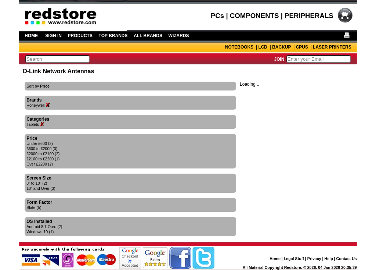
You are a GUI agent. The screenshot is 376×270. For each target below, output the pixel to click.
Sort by (38, 86)
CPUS (302, 47)
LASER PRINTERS (332, 47)
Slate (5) (33, 207)
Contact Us (346, 258)
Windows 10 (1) (40, 232)
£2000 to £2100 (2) (42, 154)
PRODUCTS (80, 35)
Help (329, 258)
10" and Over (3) (40, 188)
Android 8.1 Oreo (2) (44, 226)
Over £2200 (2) (39, 164)
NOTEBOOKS (239, 47)
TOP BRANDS (113, 35)
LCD (262, 47)
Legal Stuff (294, 258)
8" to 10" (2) (36, 183)
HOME (31, 35)
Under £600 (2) (39, 143)
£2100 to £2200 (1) (42, 159)
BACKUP (281, 47)
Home (275, 258)
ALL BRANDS (148, 35)
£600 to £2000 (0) (41, 148)
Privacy (314, 258)
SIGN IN (53, 35)
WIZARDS (179, 35)
